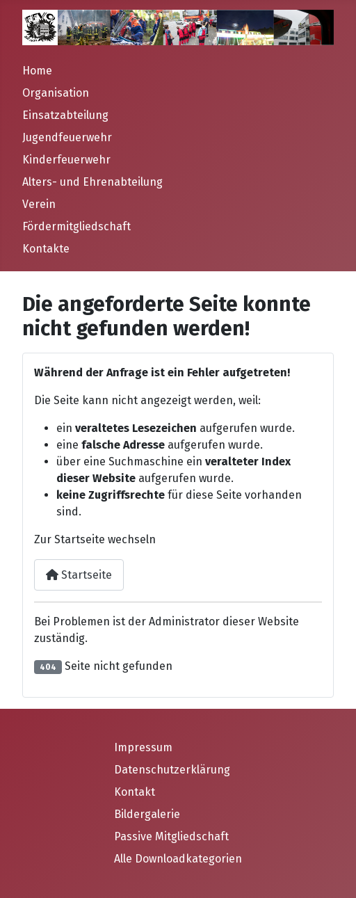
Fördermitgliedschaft (76, 226)
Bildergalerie (147, 814)
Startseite (79, 575)
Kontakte (46, 248)
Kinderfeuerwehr (66, 159)
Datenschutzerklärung (172, 769)
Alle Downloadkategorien (178, 858)
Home (37, 70)
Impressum (143, 747)
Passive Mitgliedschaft (171, 836)
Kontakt (134, 792)
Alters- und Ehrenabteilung (92, 182)
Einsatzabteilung (65, 115)
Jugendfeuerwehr (67, 137)
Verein (39, 204)
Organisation (55, 92)
